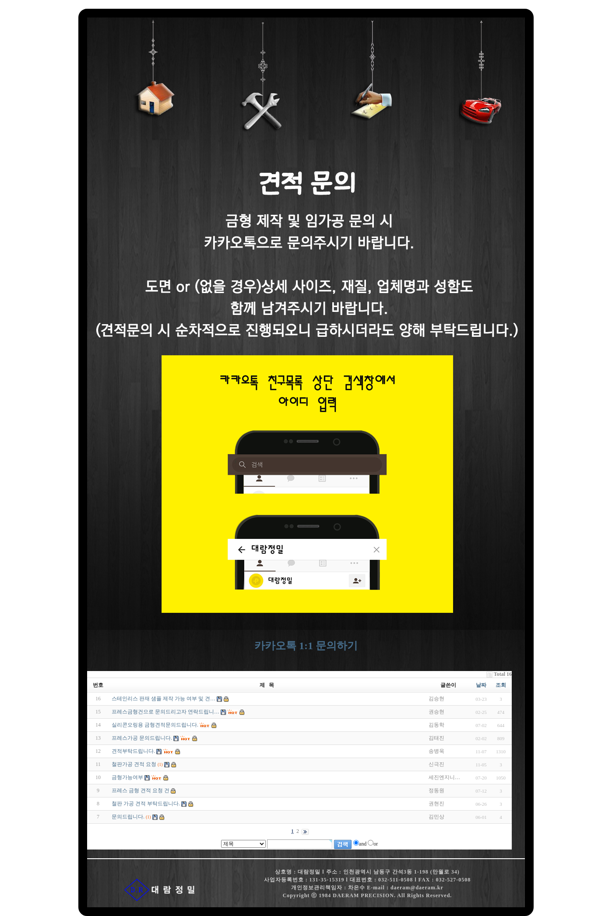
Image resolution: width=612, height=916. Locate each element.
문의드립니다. (128, 817)
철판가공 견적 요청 (134, 764)
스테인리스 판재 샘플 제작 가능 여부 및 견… (163, 699)
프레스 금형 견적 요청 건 (140, 790)
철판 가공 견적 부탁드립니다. (146, 804)
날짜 (481, 685)
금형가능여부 (127, 777)
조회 (501, 685)
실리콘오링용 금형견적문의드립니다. (155, 725)
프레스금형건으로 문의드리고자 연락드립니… (165, 712)
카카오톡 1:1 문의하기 (306, 645)
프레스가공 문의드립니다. (142, 738)
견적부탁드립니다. (133, 751)
